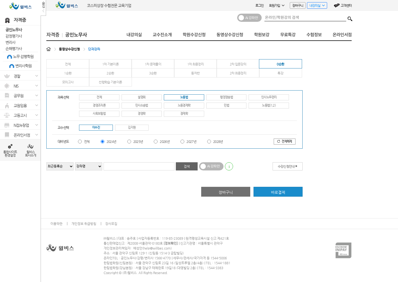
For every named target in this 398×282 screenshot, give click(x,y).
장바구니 (297, 5)
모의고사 (67, 82)
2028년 (218, 141)
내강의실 (316, 6)
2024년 (111, 141)
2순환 (110, 73)
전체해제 (284, 141)
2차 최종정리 (238, 73)
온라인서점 (342, 35)
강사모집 (111, 224)
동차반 (195, 73)
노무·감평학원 (23, 56)
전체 (68, 64)
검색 (350, 17)
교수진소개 (162, 35)
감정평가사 (13, 36)
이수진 (96, 127)
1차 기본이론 (110, 64)
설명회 (141, 97)
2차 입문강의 (238, 64)
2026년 (165, 141)
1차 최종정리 (195, 64)
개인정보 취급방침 (83, 224)
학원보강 (261, 35)
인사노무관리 (268, 97)
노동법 (184, 97)
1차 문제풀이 (153, 64)
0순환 (280, 64)
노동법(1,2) (269, 105)
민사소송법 (141, 105)
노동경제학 (184, 105)
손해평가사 (13, 48)
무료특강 (288, 35)
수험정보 (314, 35)
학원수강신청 (194, 35)
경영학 (141, 113)
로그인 (259, 5)
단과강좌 (94, 49)
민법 (226, 105)
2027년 (191, 141)
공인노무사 (13, 30)
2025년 (138, 141)
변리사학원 (23, 66)
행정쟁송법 (226, 97)
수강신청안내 (288, 166)
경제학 (184, 113)
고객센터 (346, 5)
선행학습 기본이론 (110, 82)
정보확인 (171, 243)
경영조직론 (99, 105)
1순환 (67, 73)
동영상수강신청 (229, 35)
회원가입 (276, 5)
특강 (280, 73)
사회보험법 (99, 113)
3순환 (152, 73)
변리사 (10, 42)
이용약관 (56, 224)
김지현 (131, 127)
